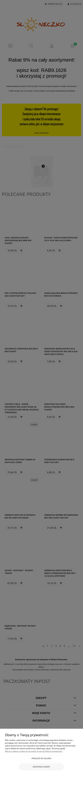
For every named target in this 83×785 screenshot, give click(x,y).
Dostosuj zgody (41, 767)
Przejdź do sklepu (41, 758)
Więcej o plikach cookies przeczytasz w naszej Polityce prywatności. (34, 751)
